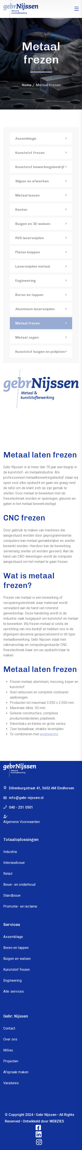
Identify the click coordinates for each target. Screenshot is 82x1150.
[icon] (39, 1128)
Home (26, 85)
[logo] (20, 9)
